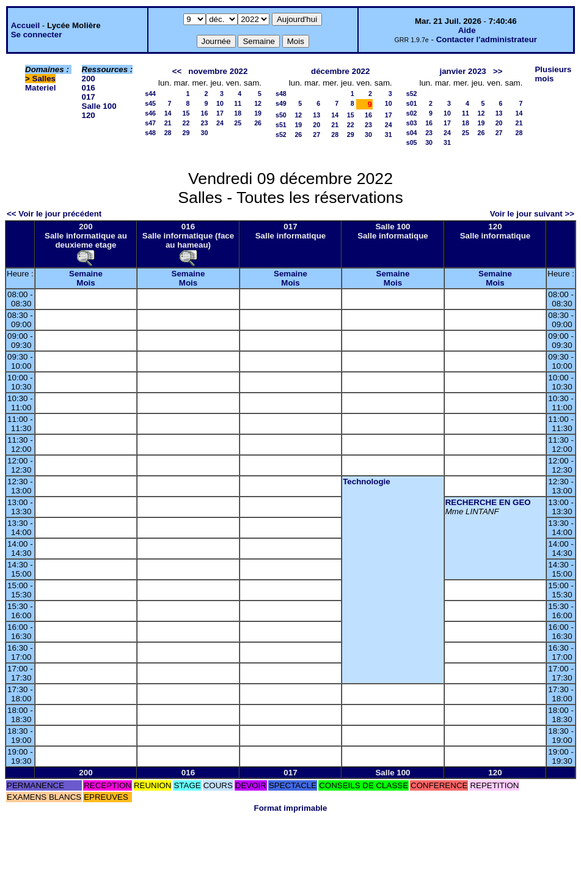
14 (168, 113)
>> (498, 71)
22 (186, 123)
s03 (411, 123)
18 (237, 113)
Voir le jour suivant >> (532, 213)
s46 (150, 113)
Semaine (86, 273)
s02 (411, 113)
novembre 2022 (217, 71)
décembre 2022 (340, 71)
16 (204, 113)
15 (186, 113)
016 (88, 87)
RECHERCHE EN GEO (488, 502)
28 (168, 132)
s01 (411, 103)
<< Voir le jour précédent (54, 213)
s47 (150, 123)
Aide (467, 30)
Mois (85, 282)
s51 (281, 124)
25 (237, 123)
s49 (281, 103)
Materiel (40, 87)
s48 (150, 132)
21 (168, 123)
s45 (150, 103)
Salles (44, 78)
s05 (411, 142)
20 (316, 124)
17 (220, 113)
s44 (150, 93)
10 (220, 103)
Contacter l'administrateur (486, 39)
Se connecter (36, 34)
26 (257, 123)
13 (316, 115)
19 (257, 113)
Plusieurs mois (553, 74)
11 (237, 103)
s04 (411, 132)
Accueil (25, 25)
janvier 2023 (462, 71)
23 (204, 123)
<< (177, 71)
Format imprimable (290, 808)
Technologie (366, 481)
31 (388, 134)
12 (257, 103)
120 (88, 115)
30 (204, 132)
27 (316, 134)
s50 (281, 115)
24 (220, 123)
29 (186, 132)
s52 (281, 134)
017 (88, 97)
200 (88, 78)
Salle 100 (99, 106)
